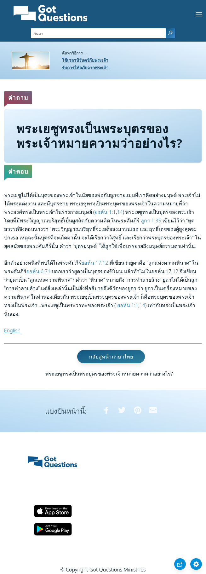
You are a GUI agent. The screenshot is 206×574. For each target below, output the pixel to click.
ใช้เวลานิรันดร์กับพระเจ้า (85, 60)
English (12, 330)
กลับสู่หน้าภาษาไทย (111, 356)
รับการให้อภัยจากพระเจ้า (85, 68)
